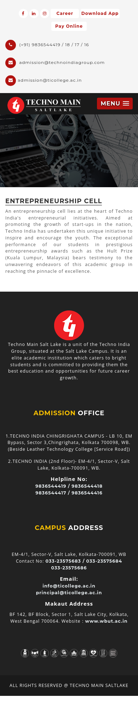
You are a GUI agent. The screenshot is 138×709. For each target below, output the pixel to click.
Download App (100, 13)
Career (65, 13)
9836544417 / (52, 493)
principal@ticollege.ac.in (69, 592)
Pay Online (69, 26)
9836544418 (87, 486)
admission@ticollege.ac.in (43, 80)
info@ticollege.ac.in (69, 586)
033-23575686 (69, 567)
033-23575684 (104, 561)
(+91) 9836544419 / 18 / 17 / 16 (47, 45)
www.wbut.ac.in (106, 621)
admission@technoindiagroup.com (55, 63)
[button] (115, 103)
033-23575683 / (65, 561)
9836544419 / (52, 486)
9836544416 (86, 493)
